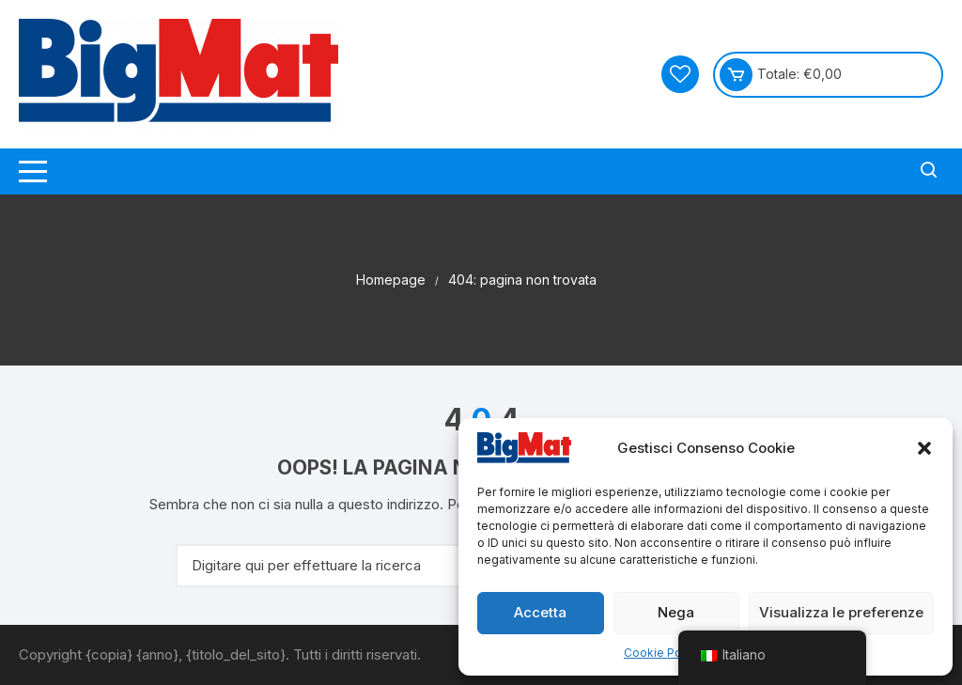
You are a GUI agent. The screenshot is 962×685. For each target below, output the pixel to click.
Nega (676, 612)
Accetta (540, 612)
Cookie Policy (662, 653)
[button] (924, 448)
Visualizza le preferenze (841, 612)
